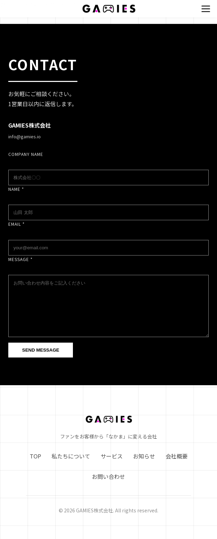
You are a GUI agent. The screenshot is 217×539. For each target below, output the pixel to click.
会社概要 (177, 466)
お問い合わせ (108, 487)
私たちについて (70, 466)
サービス (112, 466)
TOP (35, 466)
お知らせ (144, 466)
